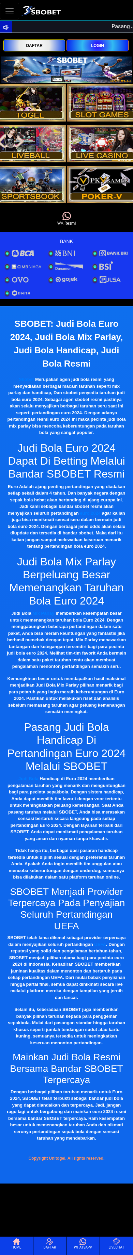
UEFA (100, 944)
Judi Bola (28, 778)
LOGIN (97, 45)
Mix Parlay (43, 613)
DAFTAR (34, 45)
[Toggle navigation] (9, 11)
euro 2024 (90, 513)
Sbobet (26, 379)
